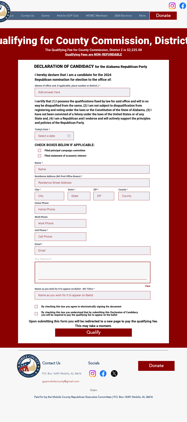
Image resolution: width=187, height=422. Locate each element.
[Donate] (163, 15)
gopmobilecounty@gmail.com (60, 381)
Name (38, 163)
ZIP (95, 189)
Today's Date (43, 129)
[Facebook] (103, 373)
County (122, 189)
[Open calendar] (69, 135)
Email (38, 244)
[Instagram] (172, 5)
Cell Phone (40, 230)
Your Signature (43, 258)
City (37, 189)
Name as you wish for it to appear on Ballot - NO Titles (64, 289)
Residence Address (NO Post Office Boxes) (58, 176)
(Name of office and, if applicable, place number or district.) (67, 86)
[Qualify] (93, 332)
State (71, 189)
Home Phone (42, 203)
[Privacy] (94, 389)
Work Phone (41, 217)
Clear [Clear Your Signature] (147, 286)
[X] (114, 373)
